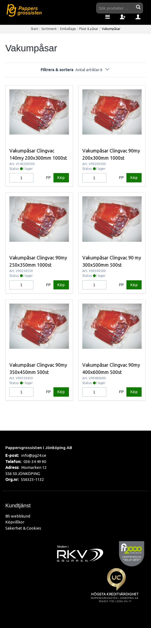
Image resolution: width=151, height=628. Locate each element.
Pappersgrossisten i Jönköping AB (38, 447)
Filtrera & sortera (75, 69)
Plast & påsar (88, 28)
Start (34, 28)
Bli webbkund (17, 516)
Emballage (68, 28)
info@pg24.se (33, 455)
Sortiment (49, 28)
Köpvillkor (14, 522)
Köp (61, 177)
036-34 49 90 (35, 461)
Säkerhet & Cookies (23, 528)
